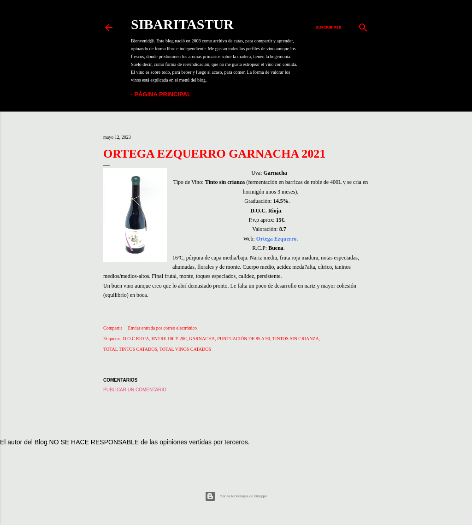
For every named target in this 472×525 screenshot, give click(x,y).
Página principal (162, 94)
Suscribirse (328, 27)
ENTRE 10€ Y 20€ (168, 338)
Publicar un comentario (134, 389)
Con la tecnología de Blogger (236, 496)
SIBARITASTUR (182, 24)
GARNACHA (202, 338)
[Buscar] (363, 25)
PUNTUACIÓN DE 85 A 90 (243, 338)
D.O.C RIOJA (136, 338)
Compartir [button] (112, 327)
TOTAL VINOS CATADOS (185, 349)
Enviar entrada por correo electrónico (162, 327)
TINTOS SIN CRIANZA (295, 338)
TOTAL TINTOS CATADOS (130, 349)
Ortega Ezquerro (276, 239)
